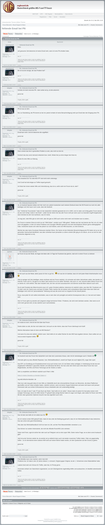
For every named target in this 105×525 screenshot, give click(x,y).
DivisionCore (64, 520)
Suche (55, 17)
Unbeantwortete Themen (9, 22)
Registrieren (43, 17)
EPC (41, 14)
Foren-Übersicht (7, 25)
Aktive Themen (21, 22)
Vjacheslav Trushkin (48, 520)
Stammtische (69, 14)
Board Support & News (19, 25)
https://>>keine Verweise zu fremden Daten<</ (32, 375)
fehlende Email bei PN (14, 28)
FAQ (50, 17)
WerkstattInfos (59, 14)
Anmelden (62, 17)
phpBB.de (59, 521)
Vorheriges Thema (88, 36)
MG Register (48, 14)
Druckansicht (5, 36)
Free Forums (58, 520)
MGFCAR (35, 14)
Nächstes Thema (98, 36)
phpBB (51, 519)
